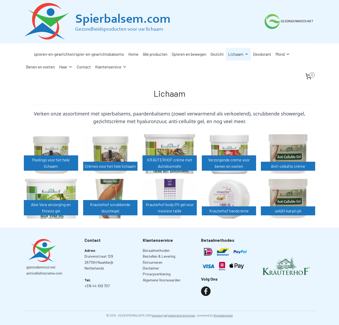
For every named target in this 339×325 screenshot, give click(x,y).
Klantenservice (111, 66)
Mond (282, 54)
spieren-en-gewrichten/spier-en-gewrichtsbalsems (79, 54)
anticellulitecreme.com (44, 273)
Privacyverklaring (157, 274)
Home (133, 54)
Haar (66, 66)
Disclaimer (151, 268)
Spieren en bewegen (189, 54)
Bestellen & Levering (159, 256)
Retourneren (152, 262)
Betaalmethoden (156, 250)
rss (165, 315)
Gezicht (217, 54)
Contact (84, 66)
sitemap (157, 315)
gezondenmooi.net (41, 267)
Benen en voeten (40, 66)
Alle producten (155, 54)
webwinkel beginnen (181, 315)
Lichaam (238, 54)
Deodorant (262, 54)
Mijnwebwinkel (223, 315)
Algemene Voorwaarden (161, 280)
